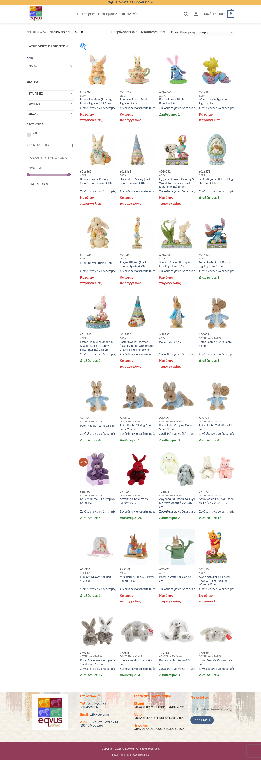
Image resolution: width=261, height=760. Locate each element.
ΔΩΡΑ (30, 58)
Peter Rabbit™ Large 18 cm (97, 425)
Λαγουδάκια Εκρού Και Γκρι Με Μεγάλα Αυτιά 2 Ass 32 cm (177, 502)
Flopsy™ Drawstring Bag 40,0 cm (95, 578)
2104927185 (97, 703)
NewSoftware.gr (140, 754)
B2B (76, 14)
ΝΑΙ (37, 133)
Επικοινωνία (128, 14)
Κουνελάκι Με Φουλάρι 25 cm (215, 662)
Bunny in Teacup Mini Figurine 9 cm (133, 101)
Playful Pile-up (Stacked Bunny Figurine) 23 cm (135, 264)
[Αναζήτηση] (186, 14)
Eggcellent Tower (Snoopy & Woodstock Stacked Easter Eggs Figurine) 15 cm (176, 182)
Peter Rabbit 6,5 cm (171, 342)
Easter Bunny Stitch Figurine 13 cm (171, 101)
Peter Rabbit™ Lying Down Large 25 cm (136, 427)
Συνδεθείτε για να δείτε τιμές (98, 108)
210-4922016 (144, 2)
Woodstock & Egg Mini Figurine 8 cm (213, 101)
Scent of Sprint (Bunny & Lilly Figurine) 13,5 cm (174, 264)
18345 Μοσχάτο (91, 725)
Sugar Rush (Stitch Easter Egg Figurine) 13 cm (214, 264)
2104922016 (90, 707)
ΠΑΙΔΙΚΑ (32, 65)
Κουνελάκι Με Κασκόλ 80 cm (175, 662)
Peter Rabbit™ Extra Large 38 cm (215, 343)
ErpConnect (118, 754)
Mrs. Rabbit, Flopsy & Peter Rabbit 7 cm (137, 578)
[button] (196, 13)
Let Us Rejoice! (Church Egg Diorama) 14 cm (216, 181)
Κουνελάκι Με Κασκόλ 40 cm (136, 662)
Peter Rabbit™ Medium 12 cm (215, 427)
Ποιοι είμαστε (107, 14)
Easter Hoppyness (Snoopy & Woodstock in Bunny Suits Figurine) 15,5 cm (96, 345)
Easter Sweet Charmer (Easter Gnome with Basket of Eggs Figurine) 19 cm (137, 345)
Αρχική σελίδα (36, 32)
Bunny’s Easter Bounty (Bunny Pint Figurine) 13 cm (97, 181)
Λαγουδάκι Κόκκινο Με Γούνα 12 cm (134, 501)
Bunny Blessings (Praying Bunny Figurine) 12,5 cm (96, 101)
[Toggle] (71, 58)
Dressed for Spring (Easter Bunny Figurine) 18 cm (136, 181)
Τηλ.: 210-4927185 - (121, 2)
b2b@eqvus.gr (99, 714)
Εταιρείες (88, 14)
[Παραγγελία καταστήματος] (201, 32)
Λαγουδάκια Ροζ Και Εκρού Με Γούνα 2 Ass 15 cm (216, 501)
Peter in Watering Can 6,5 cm (175, 578)
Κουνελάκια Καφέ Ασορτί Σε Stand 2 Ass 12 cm (97, 662)
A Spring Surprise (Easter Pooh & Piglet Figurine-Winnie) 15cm (214, 580)
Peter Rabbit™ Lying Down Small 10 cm (176, 427)
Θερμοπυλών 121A (104, 722)
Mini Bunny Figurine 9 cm (96, 262)
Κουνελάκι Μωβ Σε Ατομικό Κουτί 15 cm (97, 501)
